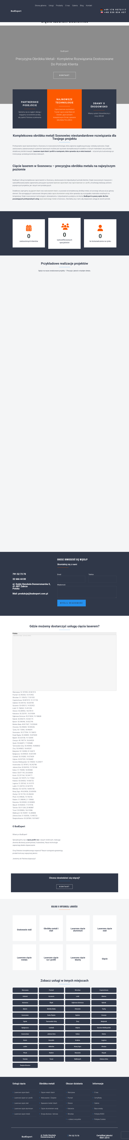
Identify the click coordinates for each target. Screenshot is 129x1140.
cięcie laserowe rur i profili (81, 183)
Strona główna (40, 5)
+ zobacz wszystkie (74, 1119)
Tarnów (25, 1059)
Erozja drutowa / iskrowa (49, 1114)
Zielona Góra (104, 1059)
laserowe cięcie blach (61, 183)
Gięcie (105, 959)
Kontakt (89, 5)
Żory (77, 1021)
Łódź (77, 996)
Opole (25, 1021)
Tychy (104, 1009)
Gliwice (104, 996)
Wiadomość (86, 591)
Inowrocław (25, 1034)
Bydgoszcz (25, 1028)
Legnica (103, 1040)
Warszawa (25, 990)
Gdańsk (25, 996)
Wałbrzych (77, 1059)
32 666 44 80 (19, 579)
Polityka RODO (99, 1114)
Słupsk (104, 1053)
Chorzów (77, 1009)
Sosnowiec (25, 1015)
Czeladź (51, 1028)
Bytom (25, 1009)
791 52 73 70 (19, 574)
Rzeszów (78, 1053)
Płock (25, 1053)
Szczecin (51, 996)
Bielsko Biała (51, 1009)
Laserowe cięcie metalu (24, 958)
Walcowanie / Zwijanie (48, 1098)
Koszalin (51, 1040)
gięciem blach (35, 191)
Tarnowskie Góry (51, 1021)
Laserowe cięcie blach (21, 1092)
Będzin (77, 1015)
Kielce (104, 1034)
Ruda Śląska (51, 1015)
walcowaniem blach (51, 191)
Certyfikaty (98, 1098)
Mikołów (51, 1046)
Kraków (77, 1040)
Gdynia (77, 1028)
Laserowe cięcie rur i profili (51, 958)
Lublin (25, 1046)
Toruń (51, 1059)
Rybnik (104, 1002)
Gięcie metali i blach (48, 1092)
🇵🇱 (113, 12)
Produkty (59, 5)
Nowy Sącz (77, 1046)
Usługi (51, 5)
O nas (67, 5)
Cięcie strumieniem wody (49, 1108)
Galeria (75, 5)
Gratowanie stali (24, 929)
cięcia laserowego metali (47, 199)
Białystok (104, 1021)
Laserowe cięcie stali (105, 929)
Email (71, 577)
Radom (51, 1053)
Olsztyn (103, 1046)
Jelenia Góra (51, 1034)
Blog (82, 5)
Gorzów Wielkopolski (104, 1028)
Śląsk (51, 1002)
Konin (25, 1040)
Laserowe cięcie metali (22, 1114)
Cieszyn (103, 1015)
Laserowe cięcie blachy (78, 958)
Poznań (51, 990)
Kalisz (78, 1034)
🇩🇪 (113, 10)
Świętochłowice (25, 1065)
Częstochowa (104, 990)
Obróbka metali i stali (51, 929)
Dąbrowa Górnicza (78, 1002)
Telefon (102, 577)
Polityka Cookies (100, 1119)
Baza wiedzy (98, 1108)
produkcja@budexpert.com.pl (33, 593)
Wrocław (77, 990)
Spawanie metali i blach (49, 1103)
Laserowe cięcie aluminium (78, 929)
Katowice (25, 1002)
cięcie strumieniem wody (60, 194)
